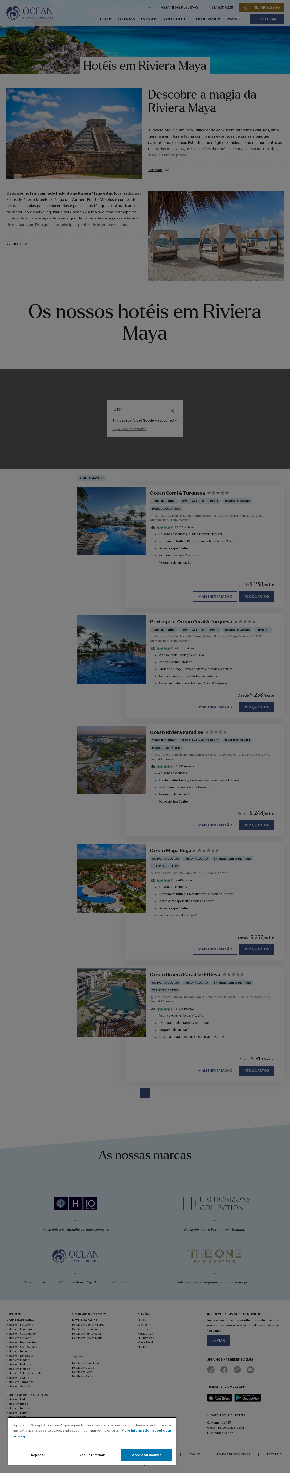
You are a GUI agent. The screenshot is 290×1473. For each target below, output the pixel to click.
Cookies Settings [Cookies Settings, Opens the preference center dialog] (92, 1455)
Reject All (38, 1455)
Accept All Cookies (146, 1455)
